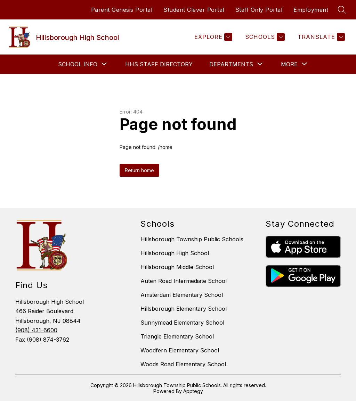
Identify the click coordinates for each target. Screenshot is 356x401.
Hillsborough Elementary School (183, 308)
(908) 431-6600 (36, 330)
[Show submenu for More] (289, 64)
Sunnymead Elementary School (182, 322)
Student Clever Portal (193, 9)
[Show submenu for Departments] (231, 64)
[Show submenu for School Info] (77, 64)
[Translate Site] (320, 37)
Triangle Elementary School (177, 336)
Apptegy (193, 391)
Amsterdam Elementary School (181, 294)
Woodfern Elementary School (179, 350)
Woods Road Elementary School (183, 364)
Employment (310, 9)
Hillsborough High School (174, 253)
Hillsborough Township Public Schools (191, 239)
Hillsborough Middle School (177, 267)
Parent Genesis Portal (122, 9)
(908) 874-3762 (48, 339)
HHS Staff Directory (159, 64)
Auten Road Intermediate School (183, 280)
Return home (139, 170)
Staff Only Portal (259, 9)
